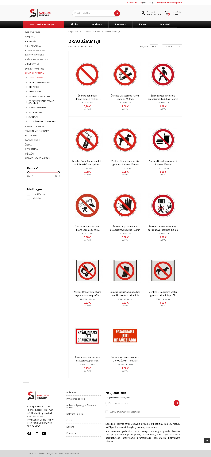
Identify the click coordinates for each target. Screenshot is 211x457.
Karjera (142, 24)
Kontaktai (165, 24)
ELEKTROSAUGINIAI (38, 108)
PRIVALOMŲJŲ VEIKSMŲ (39, 82)
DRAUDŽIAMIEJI (36, 78)
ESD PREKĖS (31, 135)
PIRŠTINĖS (30, 41)
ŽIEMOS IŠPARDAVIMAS (37, 158)
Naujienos (97, 24)
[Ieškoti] (96, 13)
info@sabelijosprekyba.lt (169, 2)
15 (154, 46)
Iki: (57, 176)
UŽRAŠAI (29, 154)
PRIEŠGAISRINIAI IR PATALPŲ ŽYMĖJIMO (42, 102)
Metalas (37, 198)
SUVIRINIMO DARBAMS (37, 131)
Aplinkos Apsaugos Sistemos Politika (81, 406)
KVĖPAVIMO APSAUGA (36, 60)
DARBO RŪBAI (32, 32)
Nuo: (30, 176)
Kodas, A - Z (171, 46)
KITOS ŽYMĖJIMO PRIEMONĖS (42, 122)
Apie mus (71, 392)
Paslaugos (120, 24)
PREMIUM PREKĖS (34, 126)
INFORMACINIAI (36, 112)
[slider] (28, 172)
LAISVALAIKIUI (32, 140)
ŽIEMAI (28, 145)
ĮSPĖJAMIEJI (34, 87)
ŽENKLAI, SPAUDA (34, 73)
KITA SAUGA (31, 149)
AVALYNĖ (30, 37)
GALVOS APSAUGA (34, 55)
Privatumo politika (75, 399)
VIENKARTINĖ (32, 64)
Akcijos (74, 24)
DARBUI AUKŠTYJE (34, 69)
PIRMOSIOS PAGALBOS (39, 96)
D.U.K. (69, 420)
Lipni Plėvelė (39, 194)
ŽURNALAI (33, 117)
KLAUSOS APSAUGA (35, 50)
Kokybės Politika (74, 414)
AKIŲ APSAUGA (33, 46)
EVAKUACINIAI (35, 92)
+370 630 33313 (134, 2)
